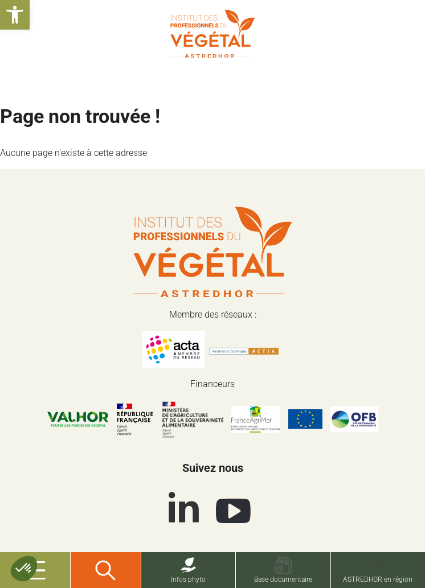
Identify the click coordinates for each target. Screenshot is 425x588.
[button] (15, 15)
